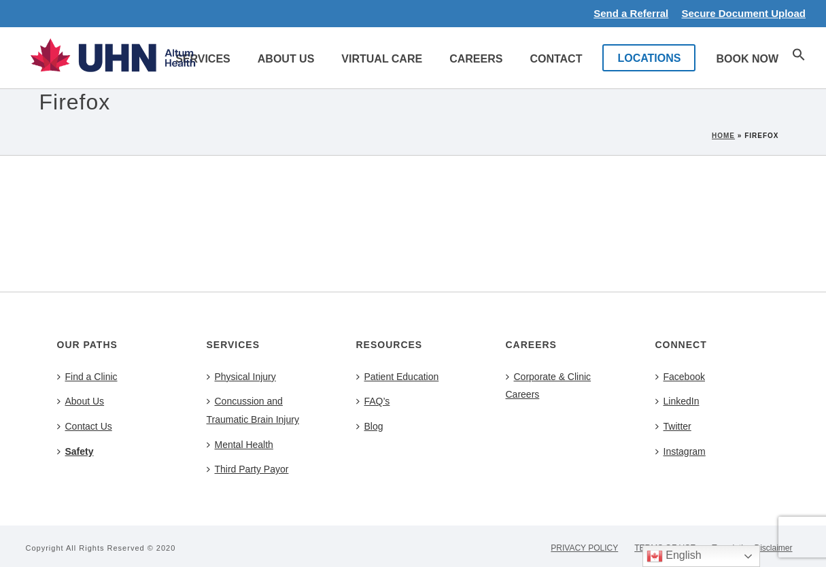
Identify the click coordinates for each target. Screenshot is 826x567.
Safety (75, 451)
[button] (799, 57)
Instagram (680, 451)
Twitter (673, 426)
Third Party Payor (248, 469)
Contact (556, 59)
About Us (286, 59)
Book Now (747, 59)
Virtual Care (381, 59)
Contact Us (84, 426)
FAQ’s (373, 401)
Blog (369, 426)
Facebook (680, 376)
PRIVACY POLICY (584, 548)
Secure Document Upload (743, 13)
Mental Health (240, 444)
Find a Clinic (87, 376)
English (674, 556)
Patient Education (397, 376)
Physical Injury (241, 376)
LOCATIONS (649, 58)
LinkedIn (677, 401)
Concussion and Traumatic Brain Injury (253, 410)
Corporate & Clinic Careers (548, 385)
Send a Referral (630, 13)
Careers (475, 59)
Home (723, 135)
